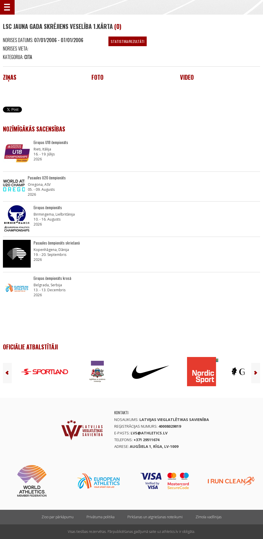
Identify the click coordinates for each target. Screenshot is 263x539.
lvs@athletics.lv (149, 433)
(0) (117, 26)
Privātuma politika (100, 516)
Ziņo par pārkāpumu (57, 516)
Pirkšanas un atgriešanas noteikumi (155, 516)
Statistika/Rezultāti (127, 41)
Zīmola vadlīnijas (208, 516)
